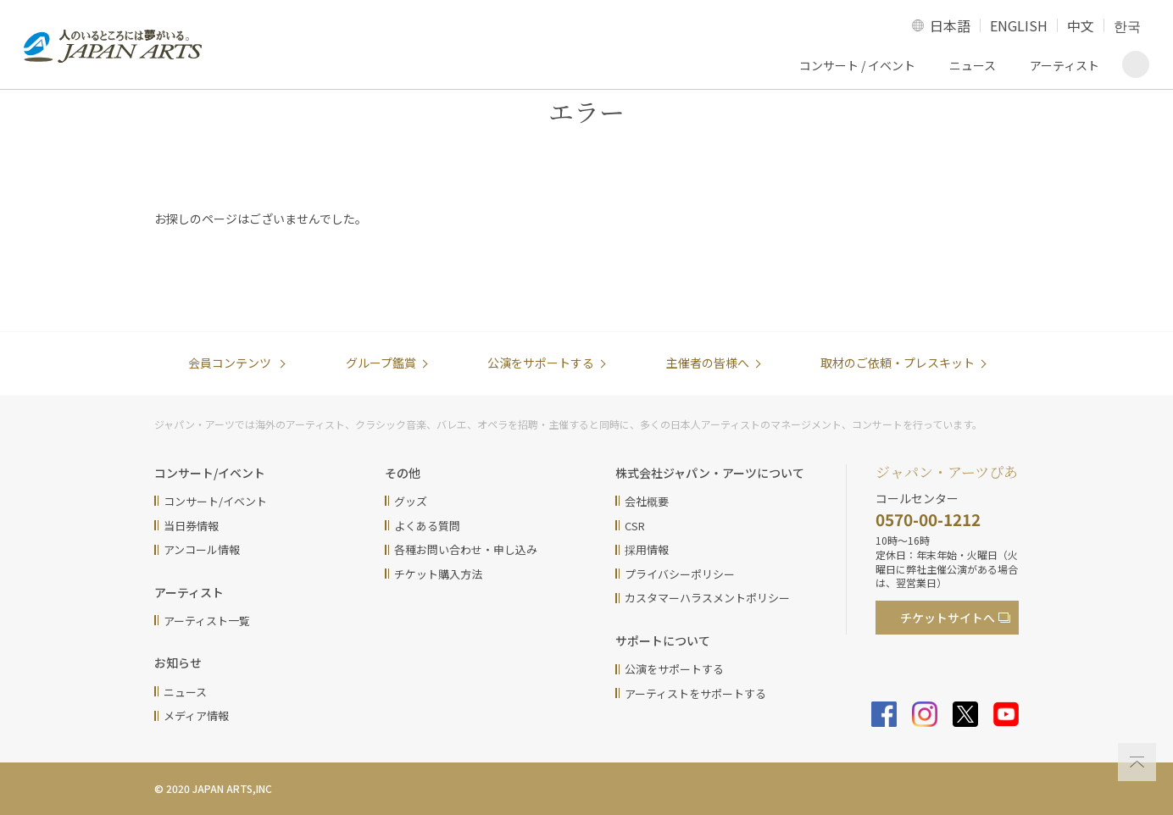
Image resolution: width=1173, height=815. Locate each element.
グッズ (410, 501)
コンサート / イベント (857, 65)
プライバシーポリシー (680, 574)
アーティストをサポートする (695, 693)
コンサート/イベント (215, 501)
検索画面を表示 (1135, 64)
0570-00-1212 (928, 519)
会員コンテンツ (231, 362)
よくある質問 (427, 526)
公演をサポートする (540, 362)
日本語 (950, 25)
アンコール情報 (202, 549)
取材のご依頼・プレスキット (897, 362)
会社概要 (647, 501)
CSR (635, 526)
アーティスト (1064, 65)
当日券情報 (191, 526)
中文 (1080, 25)
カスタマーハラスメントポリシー (707, 598)
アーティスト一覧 (207, 621)
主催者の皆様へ (707, 362)
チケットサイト (947, 617)
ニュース (972, 65)
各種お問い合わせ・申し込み (465, 549)
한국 (1127, 25)
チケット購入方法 (438, 574)
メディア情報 (196, 715)
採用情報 (647, 549)
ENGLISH (1019, 25)
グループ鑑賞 (381, 362)
